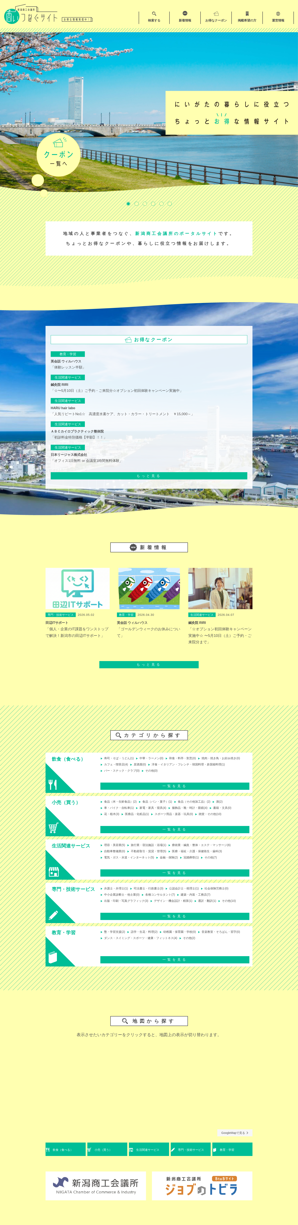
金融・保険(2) (175, 862)
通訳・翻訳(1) (218, 906)
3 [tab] (144, 203)
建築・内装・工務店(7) (205, 899)
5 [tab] (161, 203)
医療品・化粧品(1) (139, 819)
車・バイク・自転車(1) (119, 812)
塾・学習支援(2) (114, 939)
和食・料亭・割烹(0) (190, 758)
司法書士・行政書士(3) (152, 892)
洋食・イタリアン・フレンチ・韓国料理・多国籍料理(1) (144, 772)
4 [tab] (153, 203)
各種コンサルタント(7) (165, 899)
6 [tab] (169, 203)
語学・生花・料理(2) (147, 939)
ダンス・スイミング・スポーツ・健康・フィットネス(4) (193, 946)
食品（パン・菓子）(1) (162, 805)
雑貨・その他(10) (221, 819)
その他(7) (222, 862)
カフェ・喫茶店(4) (165, 765)
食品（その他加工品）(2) (203, 805)
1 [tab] (128, 203)
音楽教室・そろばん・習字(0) (124, 946)
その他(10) (110, 912)
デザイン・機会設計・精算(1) (180, 906)
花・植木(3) (110, 819)
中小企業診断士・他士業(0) (122, 899)
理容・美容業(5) (114, 849)
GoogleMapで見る (234, 1140)
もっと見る (149, 476)
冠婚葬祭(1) (200, 862)
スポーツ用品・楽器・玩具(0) (180, 819)
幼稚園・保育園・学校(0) (186, 939)
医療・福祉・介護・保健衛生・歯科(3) (206, 855)
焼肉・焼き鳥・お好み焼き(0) (124, 765)
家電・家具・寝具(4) (157, 812)
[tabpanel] (149, 112)
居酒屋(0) (192, 765)
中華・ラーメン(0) (155, 758)
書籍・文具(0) (235, 812)
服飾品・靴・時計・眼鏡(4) (198, 812)
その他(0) (109, 779)
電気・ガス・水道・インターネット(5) (130, 862)
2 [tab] (136, 203)
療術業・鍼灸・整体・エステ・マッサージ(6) (211, 849)
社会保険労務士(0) (228, 892)
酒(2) (231, 805)
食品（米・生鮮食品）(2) (120, 805)
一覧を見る (174, 789)
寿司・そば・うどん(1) (119, 758)
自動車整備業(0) (114, 855)
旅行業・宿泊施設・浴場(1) (152, 849)
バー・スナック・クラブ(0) (212, 772)
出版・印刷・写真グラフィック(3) (127, 906)
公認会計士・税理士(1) (192, 892)
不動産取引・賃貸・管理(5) (152, 855)
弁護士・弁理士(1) (115, 892)
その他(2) (109, 952)
